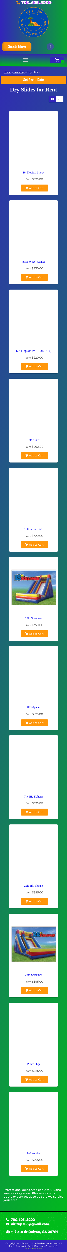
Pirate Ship (33, 1064)
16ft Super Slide (33, 529)
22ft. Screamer (33, 974)
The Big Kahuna (33, 796)
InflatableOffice (33, 1248)
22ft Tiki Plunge (33, 885)
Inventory (18, 72)
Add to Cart (34, 188)
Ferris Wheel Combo (34, 261)
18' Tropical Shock (33, 172)
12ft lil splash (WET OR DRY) (33, 350)
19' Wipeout (33, 707)
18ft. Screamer (33, 618)
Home (7, 72)
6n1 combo (33, 1153)
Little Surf (33, 439)
